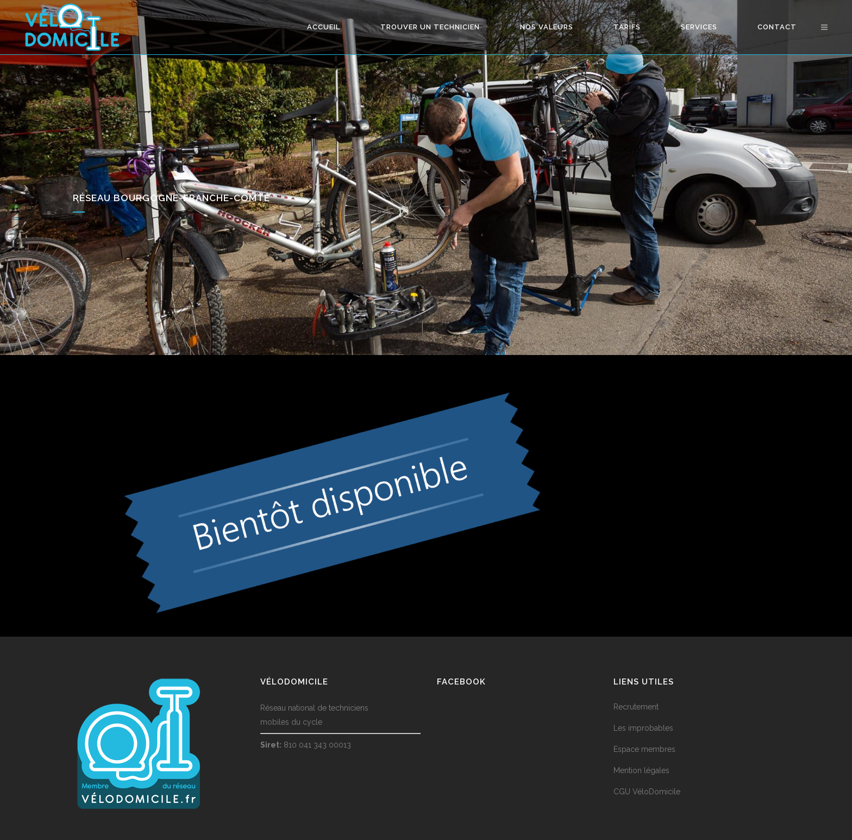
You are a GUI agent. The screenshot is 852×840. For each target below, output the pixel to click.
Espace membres (644, 749)
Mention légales (641, 770)
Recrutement (636, 706)
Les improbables (643, 728)
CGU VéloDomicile (646, 791)
